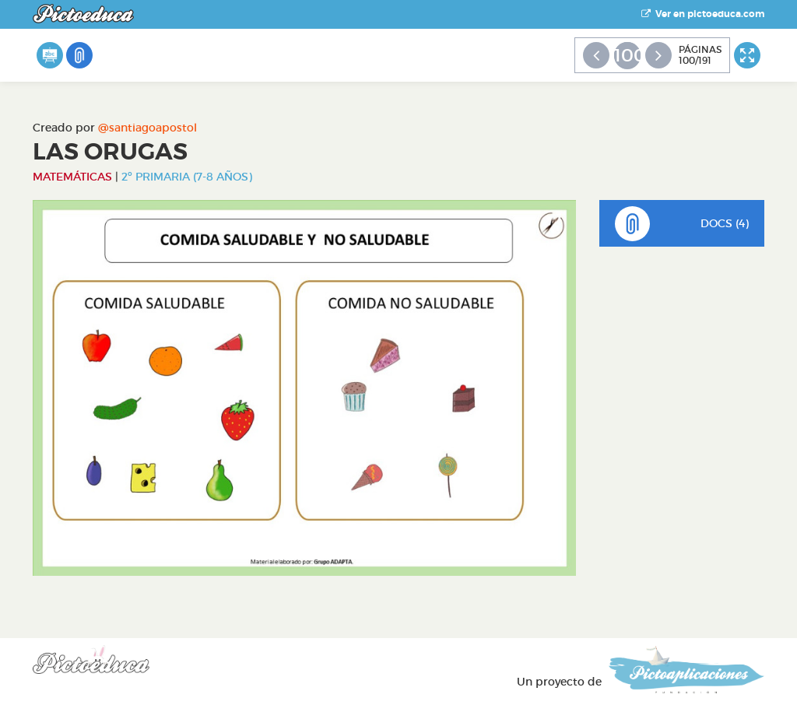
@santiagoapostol (147, 128)
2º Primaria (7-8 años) (186, 177)
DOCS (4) (682, 223)
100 (627, 55)
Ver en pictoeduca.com (702, 14)
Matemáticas (72, 177)
